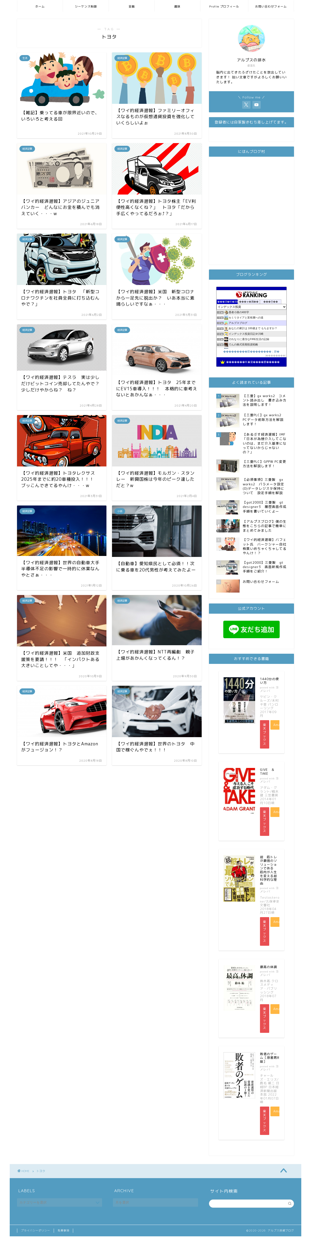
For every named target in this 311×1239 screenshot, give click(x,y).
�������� (275, 355)
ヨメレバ (269, 689)
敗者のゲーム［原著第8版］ (269, 1058)
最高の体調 (268, 967)
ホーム (40, 6)
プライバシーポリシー (35, 1231)
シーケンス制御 (86, 6)
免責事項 (63, 1231)
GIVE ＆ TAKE (269, 771)
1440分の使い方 (269, 681)
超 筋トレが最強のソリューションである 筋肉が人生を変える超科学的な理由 (268, 870)
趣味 (177, 6)
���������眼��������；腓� (251, 351)
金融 (132, 6)
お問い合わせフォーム (271, 6)
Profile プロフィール (224, 6)
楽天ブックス (264, 734)
